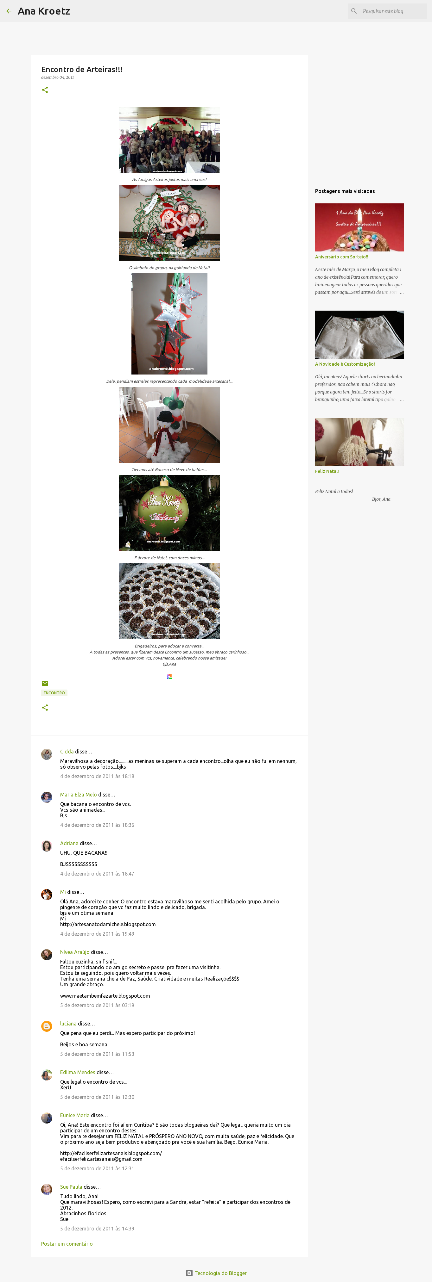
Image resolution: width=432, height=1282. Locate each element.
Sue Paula (71, 1187)
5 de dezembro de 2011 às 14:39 (97, 1228)
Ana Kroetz (44, 10)
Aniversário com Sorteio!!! (342, 256)
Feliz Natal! (327, 471)
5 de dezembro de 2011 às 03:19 (97, 1005)
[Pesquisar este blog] (393, 11)
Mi (63, 892)
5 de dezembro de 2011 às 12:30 (97, 1097)
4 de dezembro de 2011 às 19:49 (97, 934)
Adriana (69, 843)
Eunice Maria (75, 1115)
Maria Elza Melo (78, 794)
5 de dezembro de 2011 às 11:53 (97, 1054)
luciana (68, 1023)
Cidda (67, 751)
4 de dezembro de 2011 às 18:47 (97, 873)
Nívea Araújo (75, 952)
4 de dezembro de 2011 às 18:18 (97, 776)
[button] (45, 90)
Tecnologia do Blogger (216, 1273)
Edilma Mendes (77, 1072)
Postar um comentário (67, 1244)
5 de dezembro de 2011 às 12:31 (97, 1168)
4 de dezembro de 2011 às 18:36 (97, 825)
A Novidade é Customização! (345, 364)
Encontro (54, 693)
